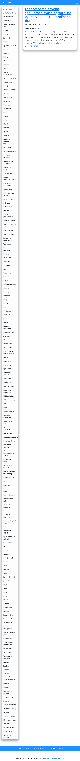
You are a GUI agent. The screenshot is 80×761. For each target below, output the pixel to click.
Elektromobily (8, 17)
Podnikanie (7, 485)
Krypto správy (8, 189)
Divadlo (6, 292)
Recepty (6, 611)
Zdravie (6, 135)
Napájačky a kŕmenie (7, 460)
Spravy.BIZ (6, 2)
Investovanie (7, 173)
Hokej (5, 596)
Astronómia (7, 623)
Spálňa (5, 68)
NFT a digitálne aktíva (8, 194)
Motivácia (6, 340)
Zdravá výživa (8, 615)
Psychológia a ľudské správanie (9, 352)
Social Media (7, 273)
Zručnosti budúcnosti (7, 506)
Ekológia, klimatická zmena (7, 141)
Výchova (6, 131)
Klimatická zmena (9, 151)
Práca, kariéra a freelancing (9, 472)
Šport (5, 588)
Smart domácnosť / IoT (9, 225)
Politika (6, 569)
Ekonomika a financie (8, 162)
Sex (4, 547)
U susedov (7, 105)
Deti (5, 112)
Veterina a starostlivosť (7, 736)
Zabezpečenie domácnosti (8, 239)
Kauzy (5, 562)
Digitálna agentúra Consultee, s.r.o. (52, 758)
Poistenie (6, 203)
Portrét (5, 357)
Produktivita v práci (8, 500)
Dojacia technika (9, 441)
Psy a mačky (7, 731)
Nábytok (6, 57)
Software (6, 261)
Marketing (7, 382)
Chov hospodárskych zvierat (8, 453)
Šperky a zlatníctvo (6, 428)
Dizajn (5, 49)
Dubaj (5, 86)
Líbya (5, 585)
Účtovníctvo (7, 207)
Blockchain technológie (7, 184)
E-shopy (6, 712)
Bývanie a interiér (9, 46)
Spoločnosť (7, 369)
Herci (5, 307)
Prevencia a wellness (7, 692)
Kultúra (6, 288)
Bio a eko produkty (6, 675)
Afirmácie (6, 336)
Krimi (5, 566)
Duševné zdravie (9, 680)
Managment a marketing (8, 373)
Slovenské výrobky (10, 720)
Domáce (6, 303)
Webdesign (7, 277)
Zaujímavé (7, 666)
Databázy (6, 527)
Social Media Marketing (7, 391)
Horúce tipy (7, 311)
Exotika (6, 93)
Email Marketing (9, 386)
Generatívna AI (8, 639)
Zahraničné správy (9, 577)
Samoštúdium (8, 652)
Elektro (6, 211)
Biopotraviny (7, 607)
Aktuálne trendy (9, 400)
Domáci (6, 34)
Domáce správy (8, 558)
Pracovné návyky (9, 495)
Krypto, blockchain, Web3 (9, 178)
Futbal (5, 592)
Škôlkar (6, 128)
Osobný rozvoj (8, 332)
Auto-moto (7, 9)
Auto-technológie (9, 13)
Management (8, 379)
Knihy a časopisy (9, 284)
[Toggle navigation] (77, 3)
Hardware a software (7, 249)
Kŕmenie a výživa (9, 728)
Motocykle (7, 20)
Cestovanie (7, 82)
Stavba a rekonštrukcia (8, 73)
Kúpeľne (6, 53)
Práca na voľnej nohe (8, 490)
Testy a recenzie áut (9, 25)
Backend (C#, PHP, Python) (9, 522)
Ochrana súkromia (38, 748)
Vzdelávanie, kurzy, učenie (8, 643)
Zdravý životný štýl (10, 705)
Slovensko (7, 101)
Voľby (5, 573)
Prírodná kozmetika (7, 416)
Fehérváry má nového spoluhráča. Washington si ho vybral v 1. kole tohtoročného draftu (48, 15)
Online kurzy (7, 648)
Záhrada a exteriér (10, 78)
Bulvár (5, 30)
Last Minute (7, 97)
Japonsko (6, 581)
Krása (5, 404)
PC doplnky (7, 258)
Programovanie (9, 511)
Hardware (6, 254)
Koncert (6, 322)
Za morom (7, 109)
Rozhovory (7, 365)
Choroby (6, 683)
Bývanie (6, 42)
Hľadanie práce (8, 477)
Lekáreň (6, 687)
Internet (6, 265)
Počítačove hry (9, 433)
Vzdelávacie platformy (7, 657)
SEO (4, 269)
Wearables (7, 244)
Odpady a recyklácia (6, 156)
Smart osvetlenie (9, 234)
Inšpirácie (6, 65)
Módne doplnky (9, 411)
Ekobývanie (7, 61)
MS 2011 (6, 600)
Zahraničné (7, 315)
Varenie (6, 604)
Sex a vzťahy (8, 543)
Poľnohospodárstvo (10, 437)
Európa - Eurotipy (9, 90)
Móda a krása (8, 396)
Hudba (5, 318)
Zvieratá (6, 724)
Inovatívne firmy (9, 716)
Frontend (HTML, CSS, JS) (9, 532)
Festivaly (6, 296)
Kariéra (6, 280)
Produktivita (7, 344)
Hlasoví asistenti (9, 230)
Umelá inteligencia (7, 627)
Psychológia (7, 347)
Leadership (7, 481)
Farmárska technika (7, 446)
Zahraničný (7, 38)
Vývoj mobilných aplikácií (9, 538)
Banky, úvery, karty (8, 168)
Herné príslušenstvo (8, 215)
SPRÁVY (6, 554)
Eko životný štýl (8, 147)
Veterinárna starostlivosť (7, 466)
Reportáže (7, 361)
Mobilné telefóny (9, 220)
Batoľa (5, 116)
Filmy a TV (7, 299)
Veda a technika (9, 619)
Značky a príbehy (9, 708)
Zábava (6, 662)
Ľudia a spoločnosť (7, 327)
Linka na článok (31, 46)
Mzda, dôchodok (9, 199)
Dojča (5, 120)
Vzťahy (5, 550)
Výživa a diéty (8, 697)
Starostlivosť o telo (8, 422)
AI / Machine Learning (7, 516)
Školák (5, 124)
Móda (5, 407)
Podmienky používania (55, 748)
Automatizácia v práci (9, 633)
